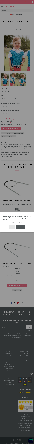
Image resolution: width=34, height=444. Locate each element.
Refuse (12, 227)
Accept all (20, 227)
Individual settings (17, 222)
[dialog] (17, 222)
